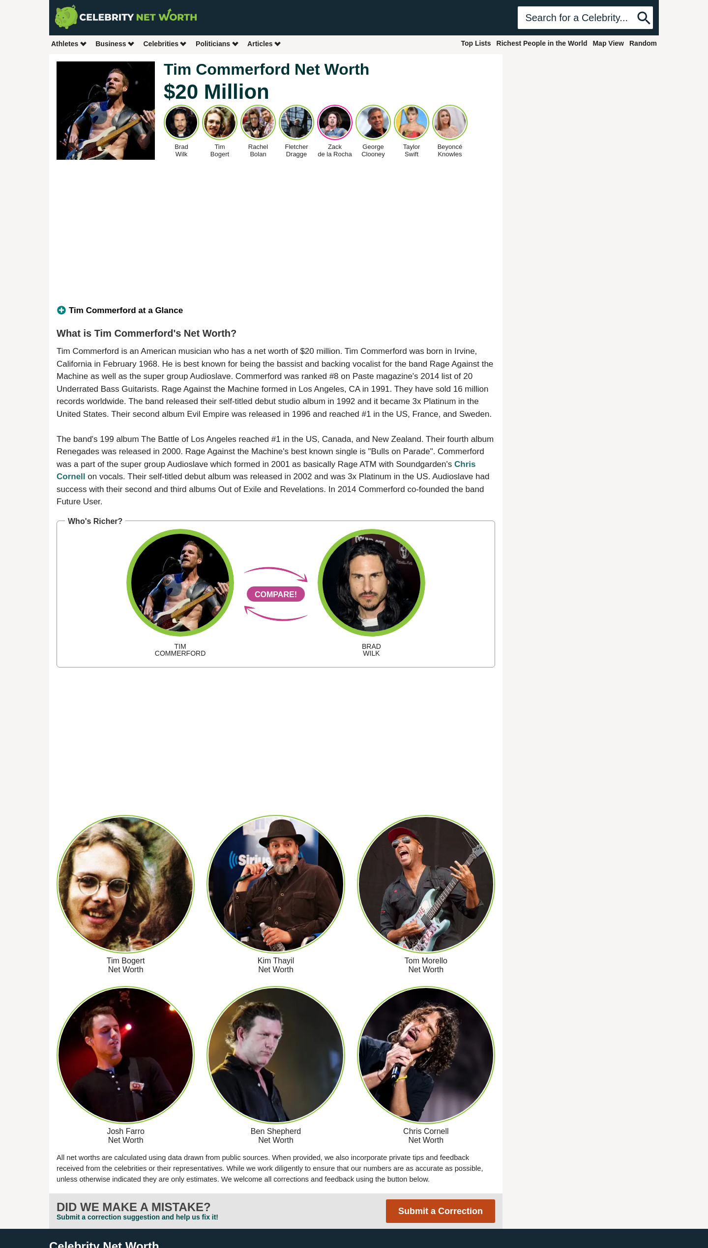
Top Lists (476, 43)
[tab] (275, 310)
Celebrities (165, 43)
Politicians (217, 43)
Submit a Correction (440, 1211)
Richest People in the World (542, 43)
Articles (264, 43)
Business (115, 43)
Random (643, 43)
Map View (608, 43)
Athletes (69, 43)
